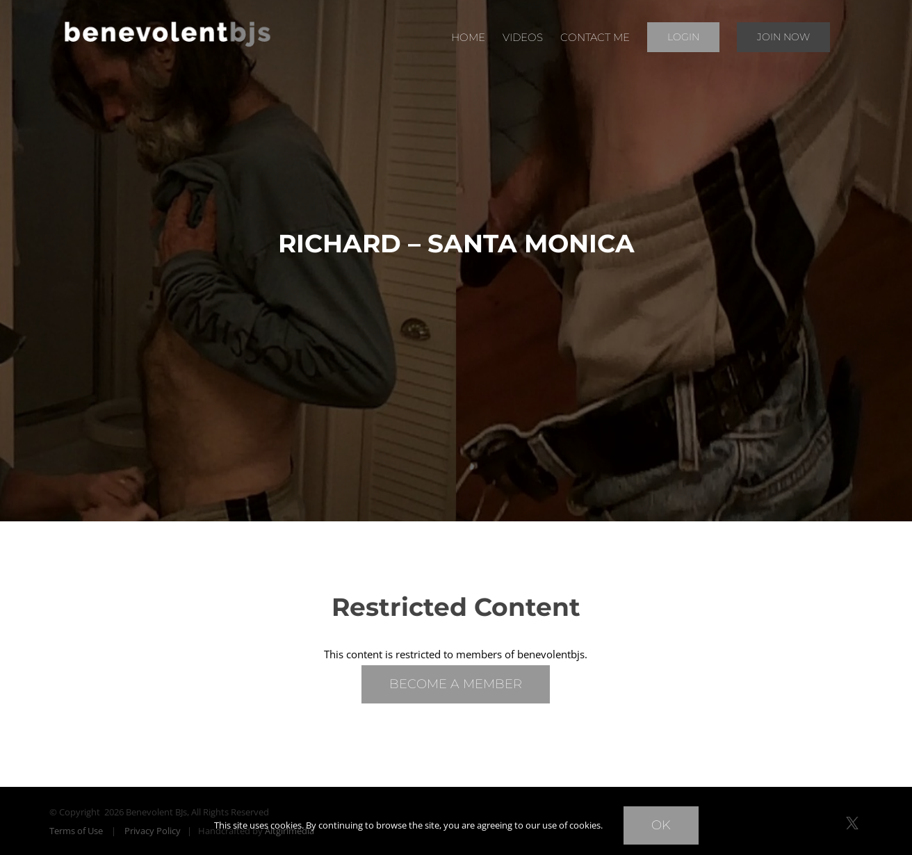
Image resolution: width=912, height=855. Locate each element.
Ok (661, 825)
